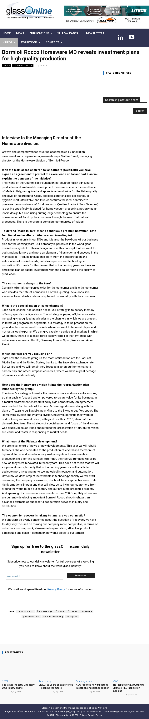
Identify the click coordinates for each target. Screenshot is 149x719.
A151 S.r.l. (102, 708)
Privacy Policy (56, 589)
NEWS (6, 65)
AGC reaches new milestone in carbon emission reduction (92, 686)
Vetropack (72, 616)
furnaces (72, 611)
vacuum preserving (53, 616)
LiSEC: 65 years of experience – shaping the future (56, 686)
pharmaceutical (31, 616)
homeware (86, 611)
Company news (22, 65)
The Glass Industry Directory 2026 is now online (18, 686)
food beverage (44, 611)
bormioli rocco (25, 611)
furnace (60, 611)
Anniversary (45, 681)
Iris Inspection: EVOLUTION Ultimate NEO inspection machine (128, 687)
